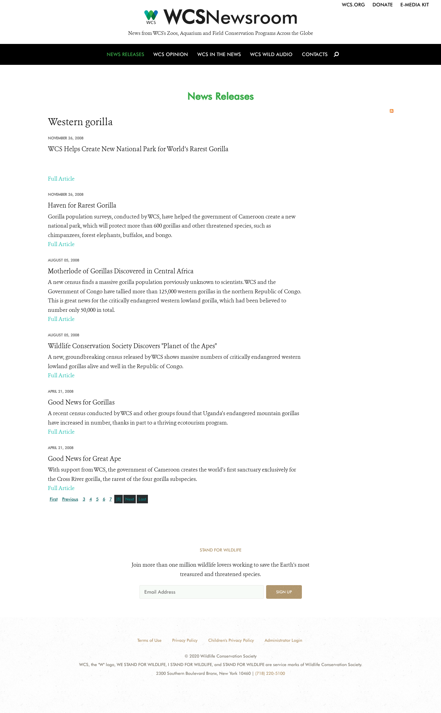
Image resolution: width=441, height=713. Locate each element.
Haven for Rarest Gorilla (82, 205)
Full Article (61, 178)
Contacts (314, 55)
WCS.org (353, 5)
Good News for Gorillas (81, 402)
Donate (383, 5)
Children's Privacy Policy (231, 640)
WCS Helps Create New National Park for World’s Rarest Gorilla (138, 149)
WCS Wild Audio (271, 55)
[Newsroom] (220, 19)
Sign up (284, 591)
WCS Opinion (172, 55)
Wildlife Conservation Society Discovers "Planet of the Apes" (132, 346)
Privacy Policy (185, 640)
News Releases (126, 55)
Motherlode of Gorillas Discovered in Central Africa (121, 271)
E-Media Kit (414, 5)
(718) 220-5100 (270, 673)
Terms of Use (149, 640)
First (54, 499)
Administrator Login (283, 640)
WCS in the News (219, 55)
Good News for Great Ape (84, 459)
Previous (70, 499)
